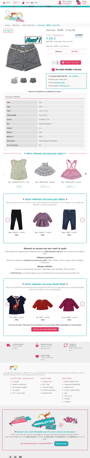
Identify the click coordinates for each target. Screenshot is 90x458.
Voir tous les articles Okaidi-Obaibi (45, 329)
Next (82, 220)
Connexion (67, 3)
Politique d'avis (69, 378)
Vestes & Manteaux (77, 260)
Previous (8, 220)
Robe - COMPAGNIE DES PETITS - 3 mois (18, 182)
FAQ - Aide (46, 375)
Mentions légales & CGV (71, 372)
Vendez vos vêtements (19, 375)
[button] (8, 31)
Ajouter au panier (70, 62)
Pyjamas (68, 260)
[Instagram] (20, 448)
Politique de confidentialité (72, 375)
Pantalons (56, 260)
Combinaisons (45, 263)
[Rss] (15, 448)
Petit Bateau (59, 269)
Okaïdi (53, 269)
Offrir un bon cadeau (19, 383)
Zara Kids (72, 269)
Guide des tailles (59, 83)
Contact (34, 3)
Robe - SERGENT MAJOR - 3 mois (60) (45, 182)
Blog (65, 383)
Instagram (67, 392)
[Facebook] (10, 448)
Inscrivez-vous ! (61, 434)
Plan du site (68, 386)
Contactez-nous (64, 86)
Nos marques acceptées (20, 378)
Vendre (28, 3)
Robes (50, 260)
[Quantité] (54, 63)
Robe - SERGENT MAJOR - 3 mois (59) (71, 182)
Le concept (16, 372)
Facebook (67, 389)
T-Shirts (62, 260)
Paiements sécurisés (49, 381)
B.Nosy (66, 269)
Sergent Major (46, 269)
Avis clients (16, 381)
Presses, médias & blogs (72, 381)
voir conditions (73, 76)
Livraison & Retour (48, 378)
